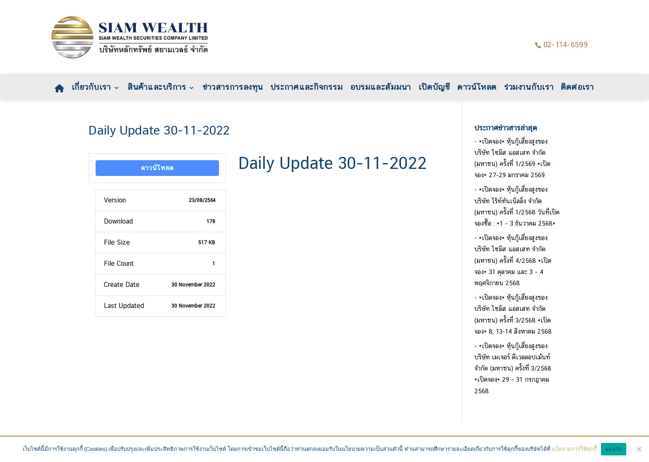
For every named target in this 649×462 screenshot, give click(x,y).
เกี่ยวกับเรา (91, 88)
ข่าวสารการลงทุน (233, 88)
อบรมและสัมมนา (380, 88)
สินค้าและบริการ (156, 88)
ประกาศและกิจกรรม (307, 88)
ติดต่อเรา (577, 88)
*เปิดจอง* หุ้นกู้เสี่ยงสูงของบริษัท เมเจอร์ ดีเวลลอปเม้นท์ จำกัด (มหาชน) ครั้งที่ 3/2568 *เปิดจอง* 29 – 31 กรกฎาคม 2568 (512, 368)
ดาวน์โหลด (477, 88)
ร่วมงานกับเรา (529, 88)
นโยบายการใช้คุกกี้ (574, 449)
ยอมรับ (613, 449)
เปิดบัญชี (434, 88)
